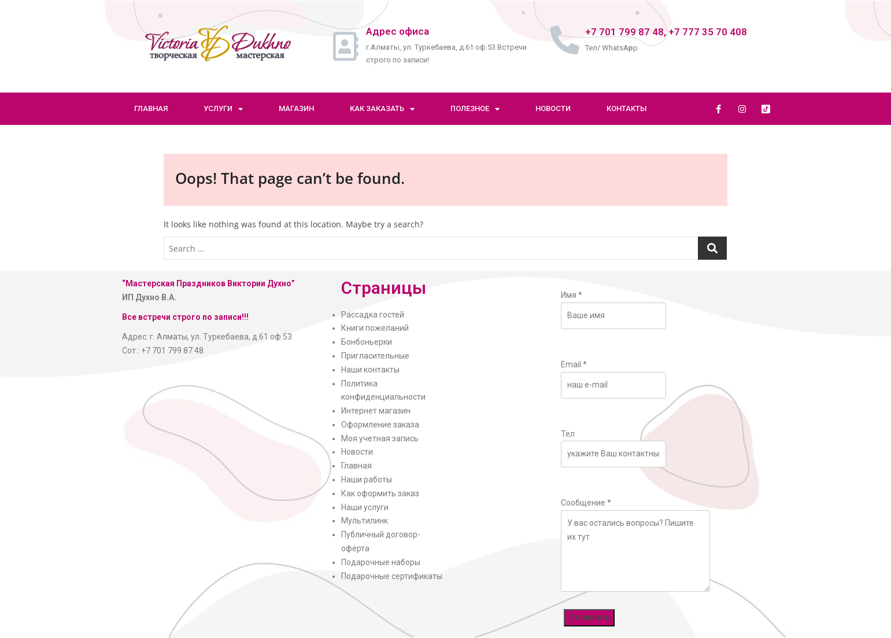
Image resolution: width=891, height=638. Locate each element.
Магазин (296, 108)
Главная (151, 108)
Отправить (589, 617)
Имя (571, 295)
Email (574, 364)
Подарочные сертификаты (391, 576)
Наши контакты (370, 369)
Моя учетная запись (380, 438)
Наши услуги (365, 507)
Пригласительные (375, 355)
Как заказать (382, 109)
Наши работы (366, 479)
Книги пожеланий (375, 328)
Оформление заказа (380, 424)
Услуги (223, 109)
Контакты (627, 108)
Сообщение (586, 502)
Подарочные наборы (380, 562)
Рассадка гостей (372, 314)
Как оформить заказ (380, 493)
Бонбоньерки (366, 341)
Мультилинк (364, 520)
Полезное (475, 109)
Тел (568, 433)
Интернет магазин (376, 410)
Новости (553, 108)
